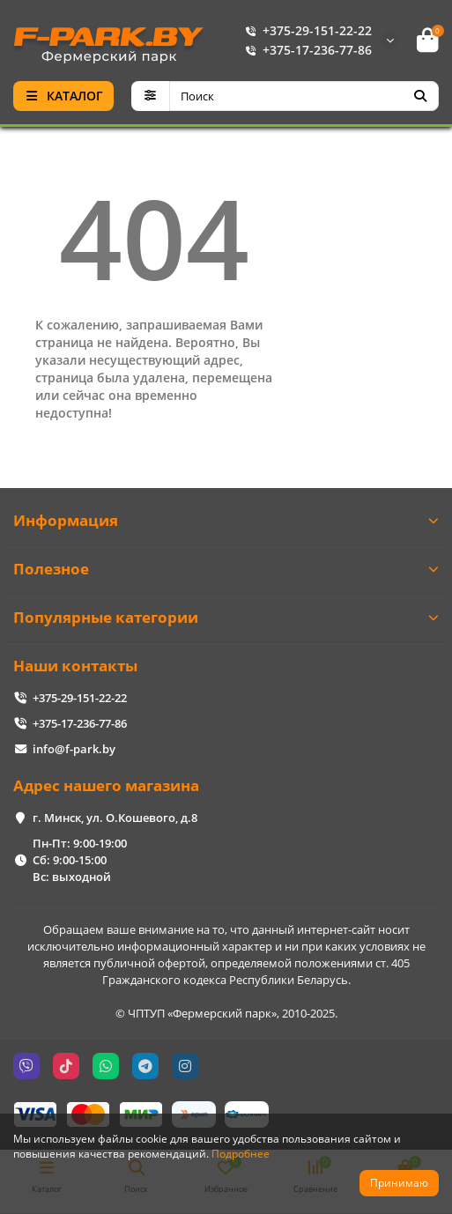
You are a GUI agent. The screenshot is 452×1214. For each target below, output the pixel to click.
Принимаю (399, 1182)
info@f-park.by (74, 749)
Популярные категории (226, 617)
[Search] (304, 96)
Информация (226, 520)
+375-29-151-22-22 (305, 31)
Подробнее (240, 1153)
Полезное (226, 569)
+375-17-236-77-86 (305, 50)
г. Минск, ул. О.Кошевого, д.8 (115, 817)
